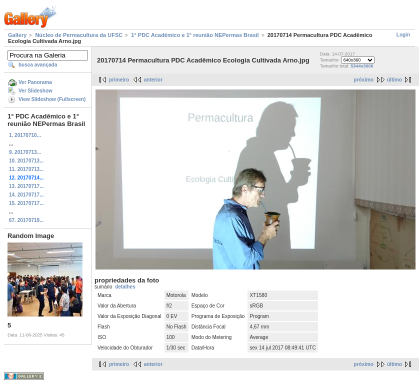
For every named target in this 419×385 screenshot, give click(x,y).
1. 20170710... (25, 135)
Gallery (17, 35)
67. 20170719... (26, 220)
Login (403, 35)
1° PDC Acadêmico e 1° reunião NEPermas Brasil (194, 35)
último (394, 79)
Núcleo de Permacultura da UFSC (78, 35)
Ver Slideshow (35, 91)
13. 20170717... (26, 186)
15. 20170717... (26, 203)
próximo (364, 79)
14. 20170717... (26, 195)
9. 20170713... (25, 152)
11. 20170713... (26, 169)
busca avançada (37, 65)
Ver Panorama (35, 82)
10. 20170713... (26, 161)
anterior (153, 79)
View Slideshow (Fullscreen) (52, 99)
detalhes (125, 287)
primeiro (119, 79)
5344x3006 (361, 66)
